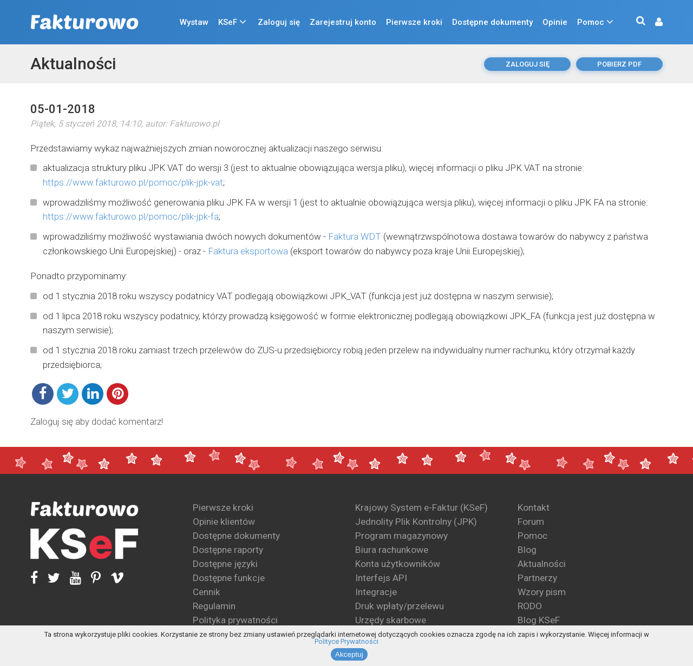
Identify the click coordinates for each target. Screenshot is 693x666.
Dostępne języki (225, 563)
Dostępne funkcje (229, 577)
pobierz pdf (619, 64)
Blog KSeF (539, 620)
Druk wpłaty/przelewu (399, 606)
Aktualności (73, 63)
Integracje (376, 591)
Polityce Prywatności (346, 641)
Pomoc (590, 22)
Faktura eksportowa (248, 251)
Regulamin (214, 606)
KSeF (227, 22)
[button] (653, 22)
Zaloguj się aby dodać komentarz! (96, 421)
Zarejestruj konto (343, 22)
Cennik (206, 591)
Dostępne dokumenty (492, 22)
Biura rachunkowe (391, 549)
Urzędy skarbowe (390, 620)
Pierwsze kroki (414, 22)
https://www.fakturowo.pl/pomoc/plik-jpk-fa (131, 216)
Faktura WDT (354, 236)
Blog (527, 549)
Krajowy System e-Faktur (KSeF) (421, 507)
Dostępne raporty (228, 549)
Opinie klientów (224, 521)
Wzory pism (542, 591)
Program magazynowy (401, 535)
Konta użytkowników (397, 563)
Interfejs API (381, 577)
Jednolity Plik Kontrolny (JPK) (416, 521)
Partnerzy (537, 577)
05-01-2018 (62, 109)
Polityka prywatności (235, 620)
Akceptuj (349, 654)
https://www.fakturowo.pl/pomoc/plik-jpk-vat (133, 182)
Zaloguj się (279, 22)
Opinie (554, 22)
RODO (530, 606)
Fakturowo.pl (194, 123)
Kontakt (534, 507)
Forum (531, 521)
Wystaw (194, 22)
